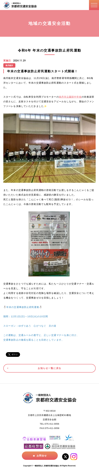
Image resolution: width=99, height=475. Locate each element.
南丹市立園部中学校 (70, 96)
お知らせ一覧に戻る (49, 368)
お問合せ (42, 455)
